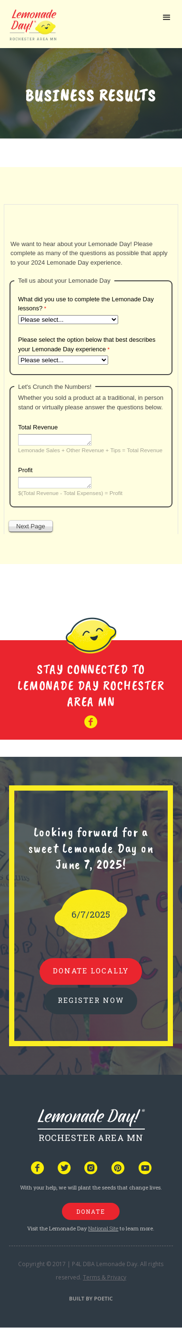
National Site (103, 1228)
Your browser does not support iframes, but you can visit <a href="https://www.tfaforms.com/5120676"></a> (91, 367)
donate (90, 1211)
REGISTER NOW (91, 1000)
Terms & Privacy (104, 1277)
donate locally (91, 970)
